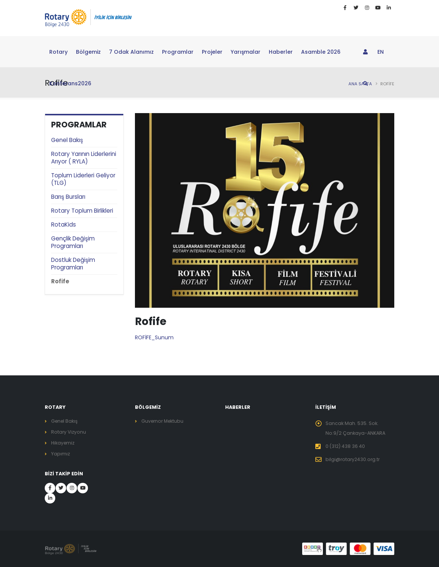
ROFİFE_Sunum (154, 337)
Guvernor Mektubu (163, 421)
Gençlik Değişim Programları (73, 242)
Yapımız (60, 454)
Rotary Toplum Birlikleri (82, 211)
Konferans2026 (70, 83)
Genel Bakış (67, 140)
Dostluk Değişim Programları (73, 263)
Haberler (281, 52)
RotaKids (63, 224)
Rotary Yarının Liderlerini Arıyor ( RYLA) (83, 157)
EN (380, 52)
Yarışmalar (245, 52)
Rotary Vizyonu (69, 432)
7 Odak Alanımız (131, 52)
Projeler (212, 52)
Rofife (60, 281)
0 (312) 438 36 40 (345, 446)
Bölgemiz (88, 52)
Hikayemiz (63, 443)
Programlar (178, 52)
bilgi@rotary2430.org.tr (353, 459)
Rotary (58, 52)
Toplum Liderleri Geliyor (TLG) (83, 179)
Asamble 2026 (321, 52)
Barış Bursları (68, 197)
